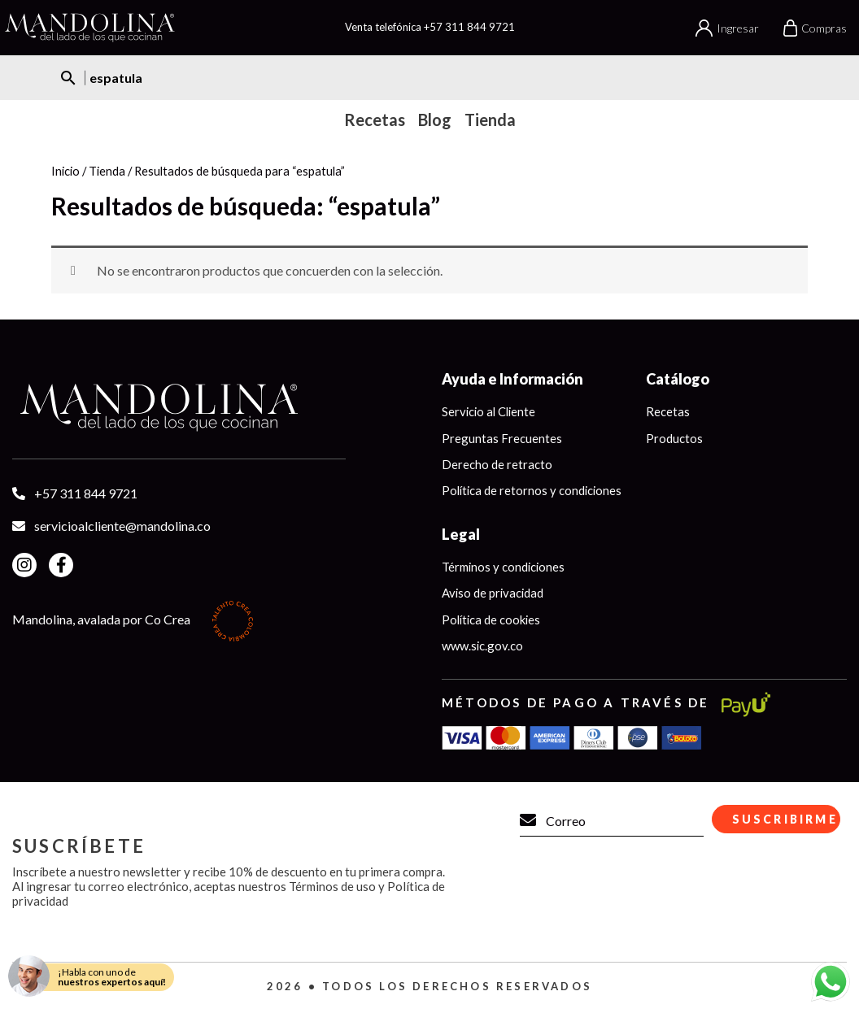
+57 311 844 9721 (469, 26)
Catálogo (681, 379)
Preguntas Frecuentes (502, 438)
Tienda (107, 170)
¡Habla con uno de (112, 977)
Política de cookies (492, 620)
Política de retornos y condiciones (534, 491)
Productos (678, 438)
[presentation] (637, 911)
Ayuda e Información (512, 379)
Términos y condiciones (504, 567)
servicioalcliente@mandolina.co (122, 525)
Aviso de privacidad (494, 594)
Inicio (65, 170)
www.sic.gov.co (483, 647)
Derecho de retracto (497, 464)
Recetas (672, 411)
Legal (461, 535)
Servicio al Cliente (490, 411)
